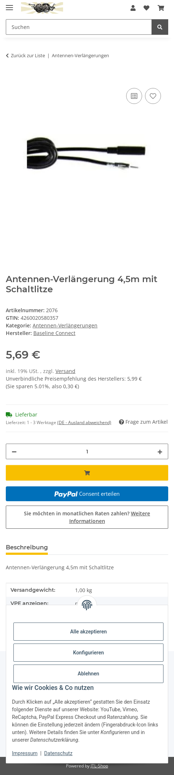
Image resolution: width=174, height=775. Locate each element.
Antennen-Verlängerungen (65, 325)
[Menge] (87, 451)
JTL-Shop (99, 766)
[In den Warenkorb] (11, 78)
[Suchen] (160, 27)
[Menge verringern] (14, 451)
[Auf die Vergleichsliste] (134, 96)
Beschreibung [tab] (27, 547)
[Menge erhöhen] (160, 451)
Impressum (24, 753)
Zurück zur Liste (28, 55)
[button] (133, 8)
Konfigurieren (88, 652)
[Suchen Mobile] (79, 27)
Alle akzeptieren (88, 631)
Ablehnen (88, 673)
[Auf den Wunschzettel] (153, 96)
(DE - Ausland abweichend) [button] (84, 422)
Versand (65, 371)
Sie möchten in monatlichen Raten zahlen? (87, 517)
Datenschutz (58, 753)
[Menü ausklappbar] (9, 4)
